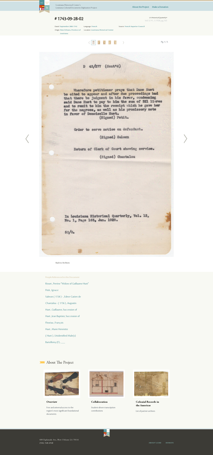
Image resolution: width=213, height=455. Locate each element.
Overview (51, 402)
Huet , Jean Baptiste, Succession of (62, 316)
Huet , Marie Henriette (56, 329)
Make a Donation (160, 7)
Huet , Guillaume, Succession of (61, 309)
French (94, 26)
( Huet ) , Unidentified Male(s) (60, 335)
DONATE (170, 443)
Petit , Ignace (51, 290)
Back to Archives (63, 263)
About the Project (140, 7)
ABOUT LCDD (155, 443)
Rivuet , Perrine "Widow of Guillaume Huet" (67, 283)
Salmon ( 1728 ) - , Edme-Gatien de (63, 296)
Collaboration (99, 402)
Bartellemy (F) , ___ (55, 342)
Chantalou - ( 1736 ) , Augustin (60, 303)
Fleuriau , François (54, 322)
